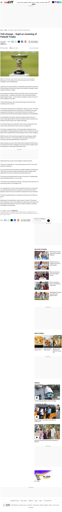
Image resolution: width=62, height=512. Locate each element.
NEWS (21, 2)
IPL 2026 (37, 481)
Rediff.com (16, 505)
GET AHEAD (42, 2)
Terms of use (56, 505)
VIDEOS (37, 383)
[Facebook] (58, 2)
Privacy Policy (36, 505)
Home (1, 30)
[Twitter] (53, 2)
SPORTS (37, 2)
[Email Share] (12, 41)
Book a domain (24, 500)
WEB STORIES (39, 333)
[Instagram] (55, 2)
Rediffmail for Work (15, 500)
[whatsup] (60, 2)
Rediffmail (31, 500)
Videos (40, 500)
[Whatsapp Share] (15, 41)
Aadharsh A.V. (3, 44)
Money (36, 500)
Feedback (46, 505)
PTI (5, 41)
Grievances (31, 507)
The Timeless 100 (47, 500)
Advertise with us (23, 505)
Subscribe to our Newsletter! (39, 218)
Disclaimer (30, 505)
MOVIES (29, 2)
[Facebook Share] (21, 41)
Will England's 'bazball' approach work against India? (55, 294)
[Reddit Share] (25, 41)
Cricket (5, 30)
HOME (18, 2)
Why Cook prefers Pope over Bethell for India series (55, 284)
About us (51, 505)
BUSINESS (25, 2)
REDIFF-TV (47, 2)
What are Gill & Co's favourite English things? (55, 273)
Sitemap (41, 505)
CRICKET (33, 2)
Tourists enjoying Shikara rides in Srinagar (45, 401)
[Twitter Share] (18, 41)
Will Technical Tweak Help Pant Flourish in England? (55, 253)
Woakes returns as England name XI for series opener (55, 263)
